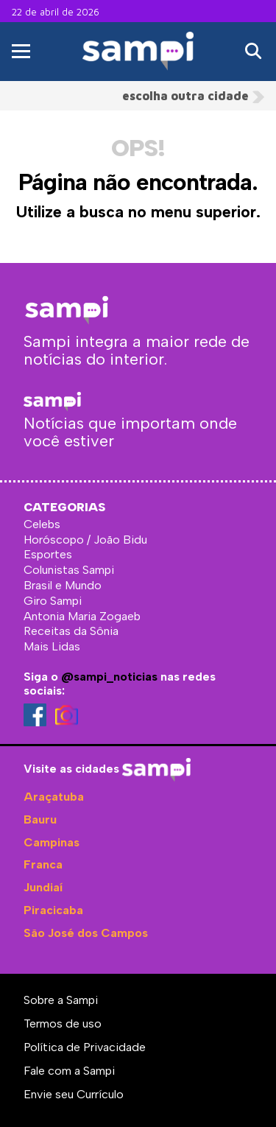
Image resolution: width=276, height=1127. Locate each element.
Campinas (51, 842)
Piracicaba (53, 910)
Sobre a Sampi (61, 1000)
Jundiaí (43, 887)
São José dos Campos (86, 933)
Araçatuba (54, 797)
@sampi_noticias (109, 677)
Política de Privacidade (85, 1047)
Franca (43, 864)
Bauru (40, 819)
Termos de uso (63, 1024)
